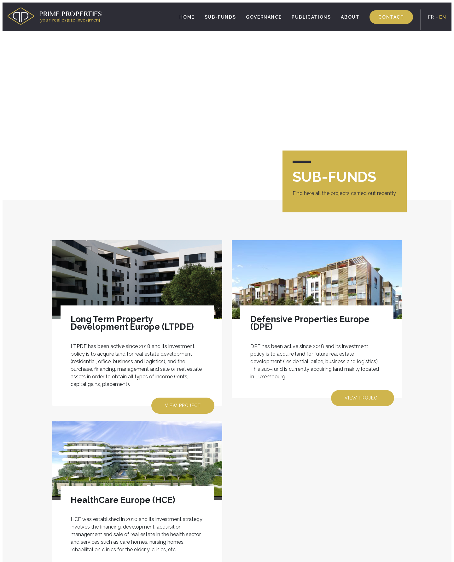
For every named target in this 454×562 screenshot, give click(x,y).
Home (186, 17)
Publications (311, 17)
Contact (391, 17)
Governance (264, 17)
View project (183, 405)
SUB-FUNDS (220, 17)
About (350, 17)
